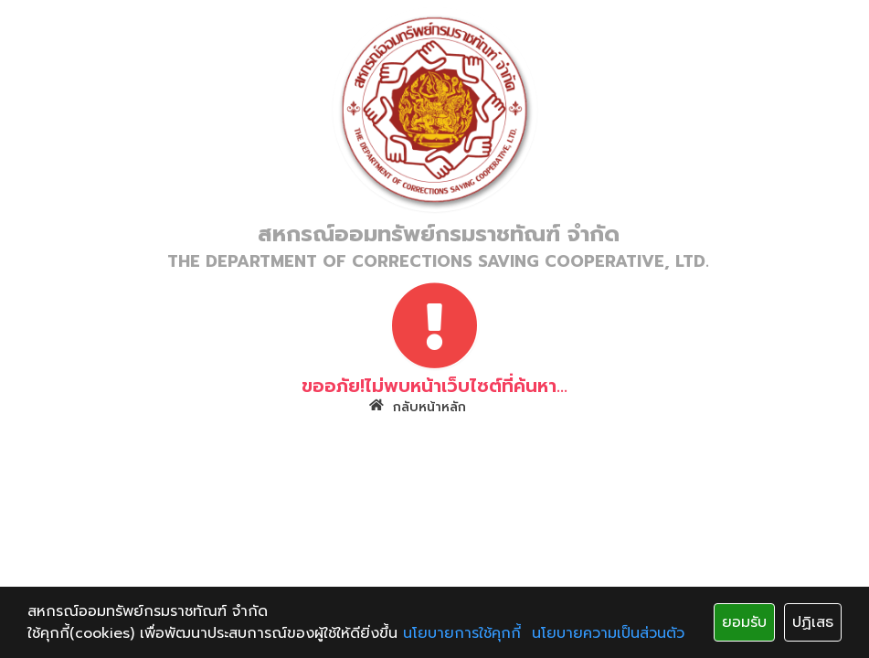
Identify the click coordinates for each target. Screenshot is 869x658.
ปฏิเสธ (812, 622)
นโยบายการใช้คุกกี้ (462, 633)
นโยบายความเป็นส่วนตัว (608, 633)
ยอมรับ (744, 622)
